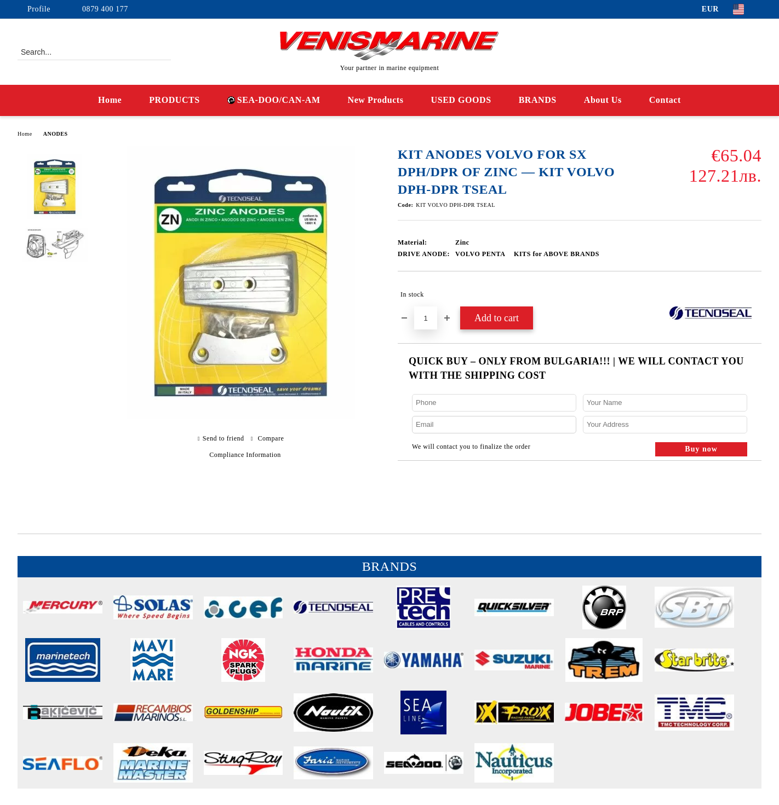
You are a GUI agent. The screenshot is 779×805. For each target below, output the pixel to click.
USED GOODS (461, 100)
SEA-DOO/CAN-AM (273, 100)
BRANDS (538, 100)
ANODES (55, 134)
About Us (603, 100)
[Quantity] (425, 317)
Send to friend (223, 438)
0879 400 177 (105, 9)
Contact (665, 100)
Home (110, 100)
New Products (376, 100)
